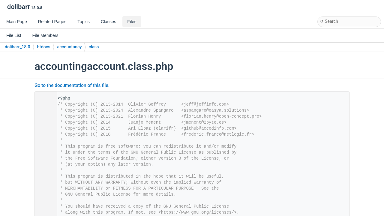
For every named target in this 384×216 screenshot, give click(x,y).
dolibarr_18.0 (17, 47)
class (94, 47)
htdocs (43, 47)
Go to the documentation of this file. (72, 85)
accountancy (69, 47)
